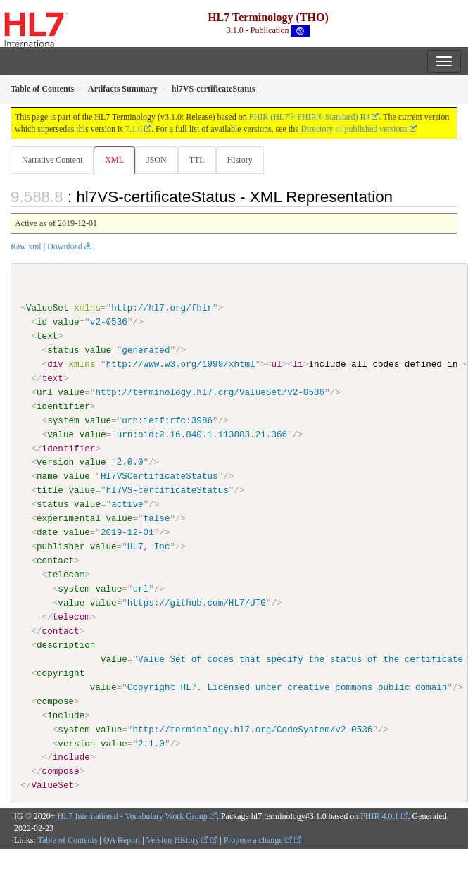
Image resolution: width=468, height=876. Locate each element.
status (63, 350)
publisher (60, 546)
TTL (197, 160)
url (45, 392)
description (66, 644)
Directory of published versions (354, 129)
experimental (69, 518)
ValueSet (47, 307)
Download (64, 246)
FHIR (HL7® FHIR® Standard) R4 (309, 117)
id (42, 321)
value (66, 321)
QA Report (121, 839)
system (63, 419)
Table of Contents (67, 839)
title (50, 490)
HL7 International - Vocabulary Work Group (133, 816)
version (55, 462)
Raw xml (26, 246)
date (47, 532)
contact (55, 560)
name (47, 476)
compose (55, 700)
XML (114, 160)
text (47, 336)
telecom (65, 574)
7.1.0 (133, 129)
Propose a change (258, 839)
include (65, 714)
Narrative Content (52, 160)
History (240, 160)
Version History (177, 839)
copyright (60, 672)
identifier (63, 406)
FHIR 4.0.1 (379, 816)
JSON (156, 160)
